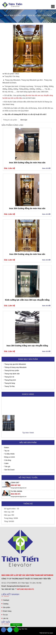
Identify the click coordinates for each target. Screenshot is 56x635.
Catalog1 (6, 600)
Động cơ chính (9, 457)
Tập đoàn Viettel (28, 435)
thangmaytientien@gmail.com (18, 488)
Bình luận (24, 120)
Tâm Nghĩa (50, 633)
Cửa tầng (7, 460)
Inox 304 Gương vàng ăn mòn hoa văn (27, 254)
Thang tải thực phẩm (11, 370)
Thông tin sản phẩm (10, 120)
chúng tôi (17, 114)
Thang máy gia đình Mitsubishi (15, 364)
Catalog (5, 604)
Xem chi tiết (46, 168)
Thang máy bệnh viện (12, 374)
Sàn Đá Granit (9, 470)
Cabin (6, 463)
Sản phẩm (6, 607)
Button (6, 447)
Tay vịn (6, 451)
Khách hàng (7, 611)
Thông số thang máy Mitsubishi (15, 367)
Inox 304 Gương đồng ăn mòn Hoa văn (27, 208)
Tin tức (5, 615)
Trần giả (7, 466)
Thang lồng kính (10, 380)
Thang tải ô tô (9, 377)
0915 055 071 (15, 494)
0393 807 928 (15, 485)
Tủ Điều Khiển (9, 454)
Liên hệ (5, 618)
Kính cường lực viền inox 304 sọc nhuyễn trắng (27, 300)
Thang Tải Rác (9, 386)
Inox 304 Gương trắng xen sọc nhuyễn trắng (27, 346)
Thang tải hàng (9, 383)
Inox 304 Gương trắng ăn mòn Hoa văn (27, 162)
